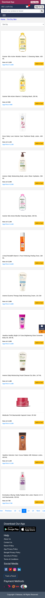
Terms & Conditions (11, 559)
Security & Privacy (10, 556)
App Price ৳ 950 (7, 104)
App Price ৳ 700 (7, 503)
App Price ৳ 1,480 (7, 383)
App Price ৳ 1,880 (7, 304)
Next (38, 511)
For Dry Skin (12, 19)
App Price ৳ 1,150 (7, 144)
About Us (7, 539)
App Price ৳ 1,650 (7, 65)
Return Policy (9, 546)
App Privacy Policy (11, 549)
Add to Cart (39, 64)
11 (20, 511)
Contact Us (8, 542)
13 (28, 511)
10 (15, 511)
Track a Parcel (10, 576)
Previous (8, 511)
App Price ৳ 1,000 (7, 344)
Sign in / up (39, 7)
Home (3, 19)
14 (33, 511)
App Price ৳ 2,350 (7, 184)
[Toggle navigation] (4, 15)
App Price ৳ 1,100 (7, 224)
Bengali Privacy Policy (12, 552)
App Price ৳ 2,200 (7, 264)
